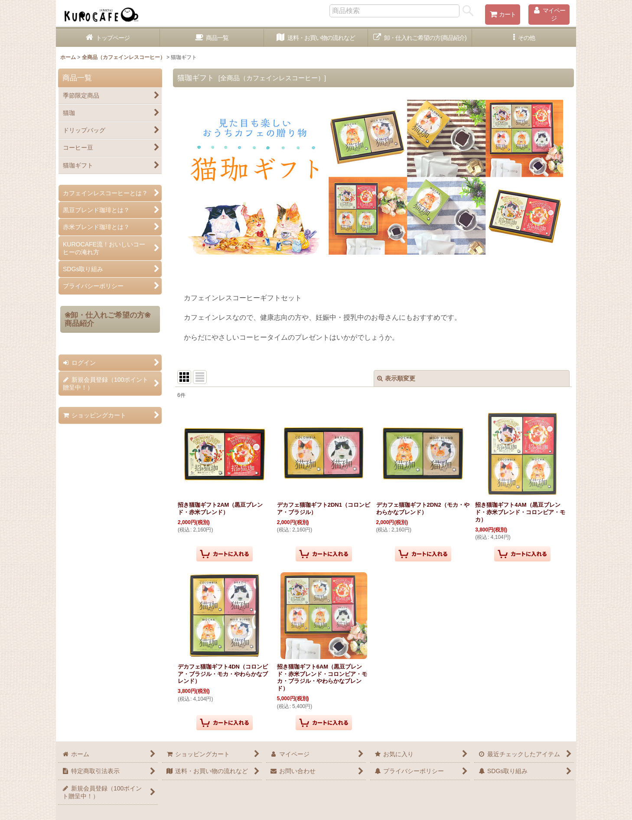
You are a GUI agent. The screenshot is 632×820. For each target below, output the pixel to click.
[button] (524, 38)
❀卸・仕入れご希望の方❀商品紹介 (107, 319)
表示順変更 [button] (396, 378)
